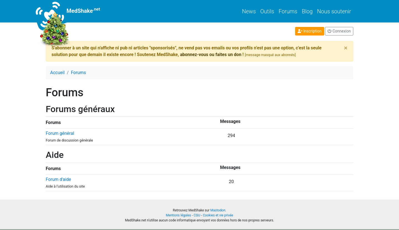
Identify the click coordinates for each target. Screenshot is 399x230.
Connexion (339, 31)
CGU (197, 215)
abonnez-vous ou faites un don (210, 54)
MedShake (73, 11)
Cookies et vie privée (218, 215)
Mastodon (217, 210)
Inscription (310, 31)
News (249, 11)
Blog (307, 11)
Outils (267, 11)
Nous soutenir (334, 11)
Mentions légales (178, 215)
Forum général (60, 133)
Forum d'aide (58, 179)
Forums (287, 11)
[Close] (345, 48)
